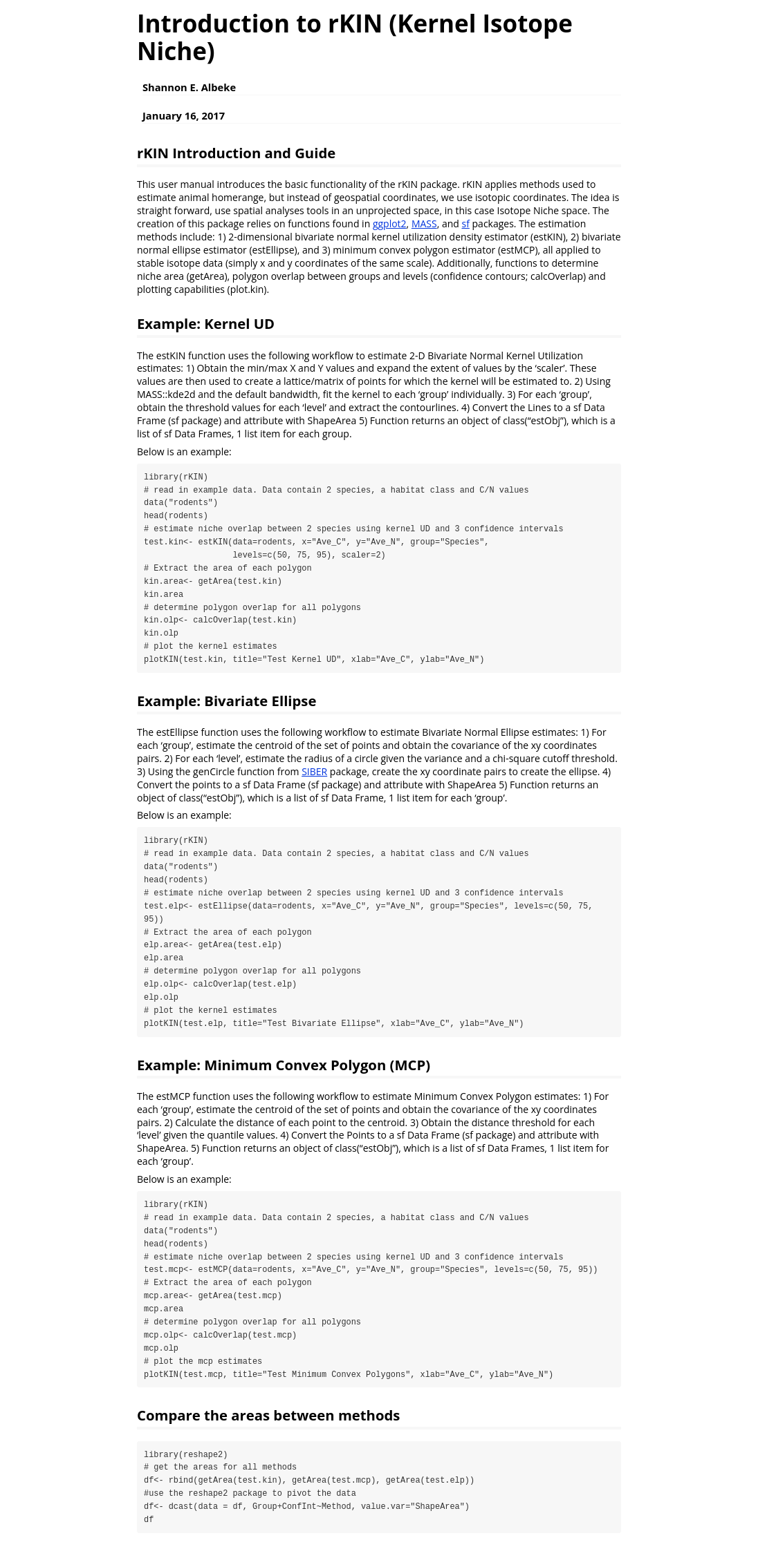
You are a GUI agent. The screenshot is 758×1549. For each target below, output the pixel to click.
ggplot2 (390, 223)
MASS (424, 223)
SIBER (314, 772)
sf (466, 223)
